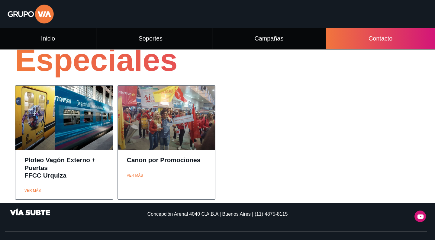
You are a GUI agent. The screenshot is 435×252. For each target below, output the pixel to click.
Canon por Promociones (164, 171)
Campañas (270, 37)
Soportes (155, 37)
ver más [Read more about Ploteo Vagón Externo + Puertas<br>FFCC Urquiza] (32, 202)
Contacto (380, 37)
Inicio (49, 37)
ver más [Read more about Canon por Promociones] (135, 187)
